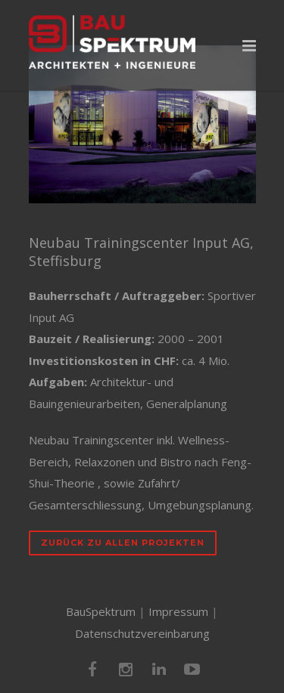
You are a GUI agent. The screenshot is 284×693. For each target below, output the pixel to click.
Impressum (178, 611)
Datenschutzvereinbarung (142, 633)
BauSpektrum (101, 611)
